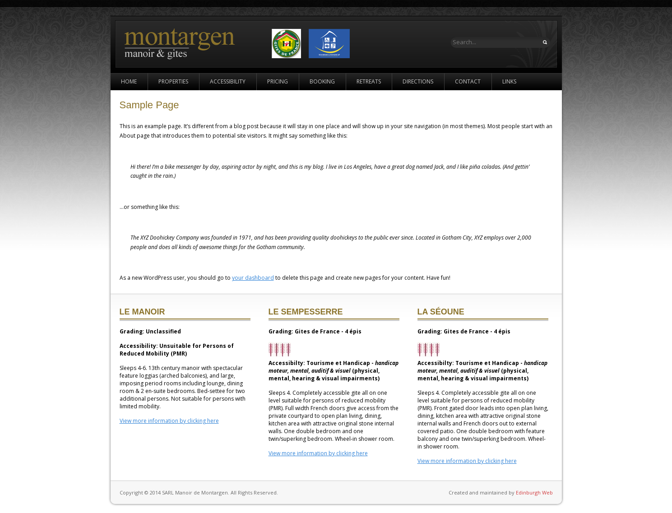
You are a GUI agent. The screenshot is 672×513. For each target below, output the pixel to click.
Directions (418, 81)
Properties (173, 81)
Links (509, 81)
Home (129, 81)
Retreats (369, 81)
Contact (468, 81)
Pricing (277, 81)
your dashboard (253, 278)
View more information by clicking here (169, 421)
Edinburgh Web (534, 492)
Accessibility (228, 81)
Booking (322, 81)
